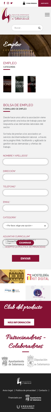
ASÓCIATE (44, 3)
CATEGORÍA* (9, 217)
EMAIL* (6, 202)
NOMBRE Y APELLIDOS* (15, 155)
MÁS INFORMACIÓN (19, 322)
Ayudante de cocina (19, 84)
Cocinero (7, 84)
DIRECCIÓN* (9, 171)
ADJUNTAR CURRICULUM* (16, 236)
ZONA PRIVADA (31, 3)
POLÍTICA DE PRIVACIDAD (31, 247)
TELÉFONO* (9, 186)
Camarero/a (31, 84)
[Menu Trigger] (47, 14)
